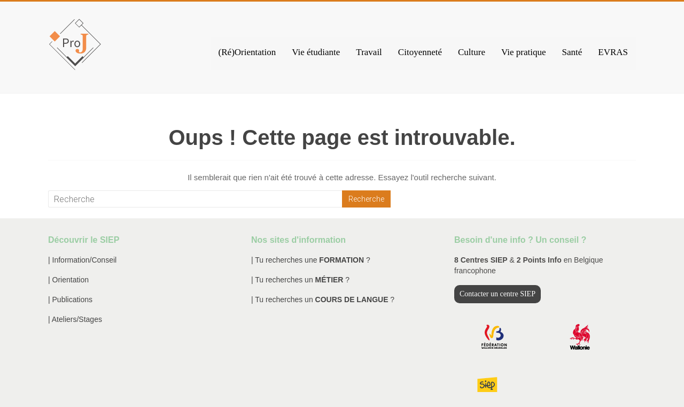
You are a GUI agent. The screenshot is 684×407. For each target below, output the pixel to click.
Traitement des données (598, 388)
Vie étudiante (316, 52)
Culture (471, 52)
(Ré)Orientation (247, 52)
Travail (369, 52)
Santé (572, 52)
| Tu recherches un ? (300, 279)
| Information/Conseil (82, 260)
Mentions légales (526, 388)
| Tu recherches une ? (310, 260)
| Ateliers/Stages (75, 319)
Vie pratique (523, 52)
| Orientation (68, 279)
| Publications (70, 299)
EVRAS (613, 52)
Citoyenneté (420, 52)
